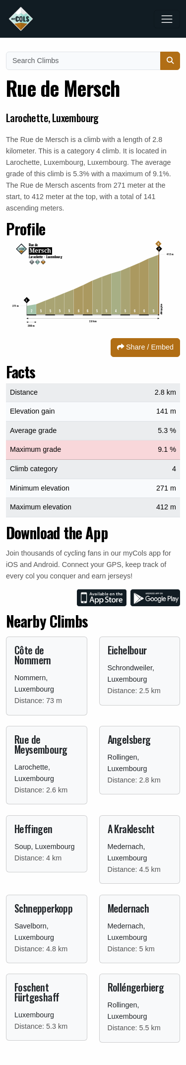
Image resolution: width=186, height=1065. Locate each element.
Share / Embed (145, 347)
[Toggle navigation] (167, 19)
